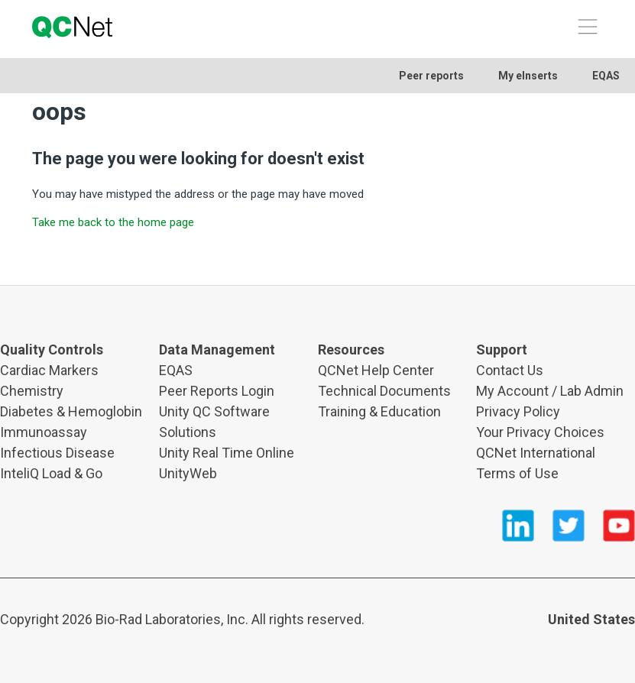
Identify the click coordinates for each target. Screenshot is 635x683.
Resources (351, 350)
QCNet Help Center (376, 370)
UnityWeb (188, 473)
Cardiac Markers (49, 370)
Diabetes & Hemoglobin (71, 411)
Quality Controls (51, 350)
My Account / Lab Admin (550, 391)
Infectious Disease (57, 453)
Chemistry (31, 391)
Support (501, 350)
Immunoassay (43, 432)
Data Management (217, 350)
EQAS (606, 76)
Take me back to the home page (113, 222)
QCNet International (535, 453)
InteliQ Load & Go (51, 473)
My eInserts (528, 76)
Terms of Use (517, 473)
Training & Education (379, 411)
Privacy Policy (518, 411)
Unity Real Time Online (226, 453)
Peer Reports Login (216, 391)
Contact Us (509, 370)
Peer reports (431, 76)
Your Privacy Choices (540, 432)
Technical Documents (384, 391)
